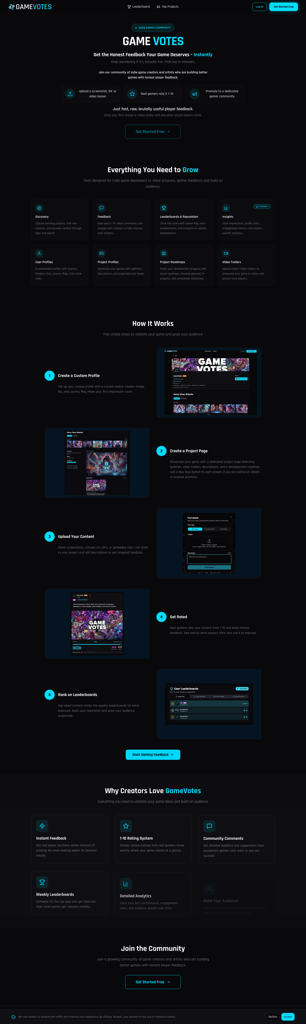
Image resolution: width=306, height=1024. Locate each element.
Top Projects (168, 6)
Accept (288, 1017)
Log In (259, 7)
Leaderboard (139, 6)
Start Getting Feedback (153, 759)
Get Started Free (284, 7)
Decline (272, 1017)
